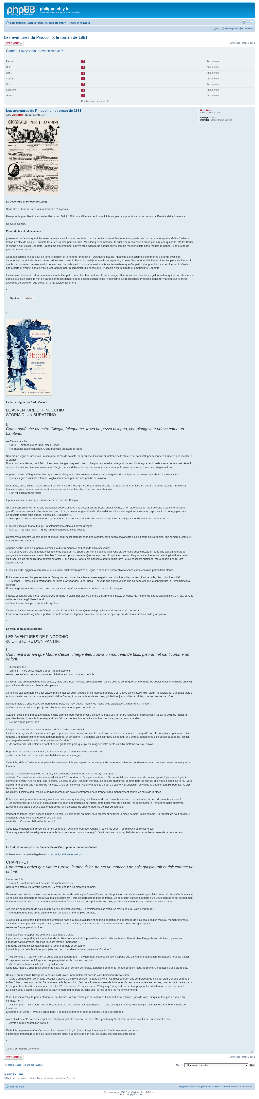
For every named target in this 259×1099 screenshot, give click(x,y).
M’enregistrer (231, 28)
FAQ (218, 28)
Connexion (247, 28)
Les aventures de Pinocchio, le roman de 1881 (46, 37)
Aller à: (179, 1065)
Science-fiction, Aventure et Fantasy (47, 23)
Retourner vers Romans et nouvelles (24, 1065)
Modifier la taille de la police (250, 22)
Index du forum (17, 23)
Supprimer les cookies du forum (213, 1086)
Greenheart (17, 115)
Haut (252, 1051)
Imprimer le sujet (244, 22)
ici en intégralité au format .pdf (65, 854)
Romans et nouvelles (79, 23)
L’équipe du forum (186, 1086)
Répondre (13, 43)
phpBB (121, 1092)
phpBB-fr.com (136, 1094)
